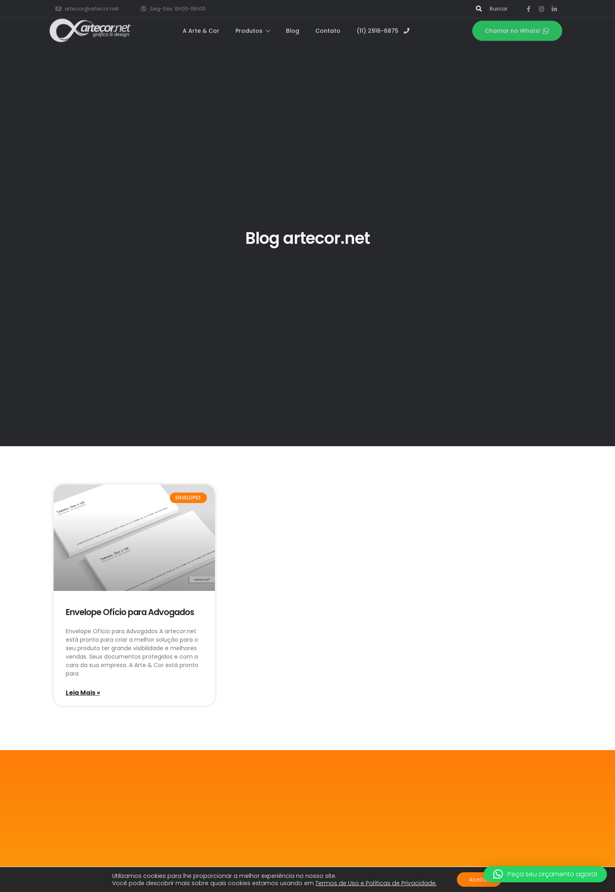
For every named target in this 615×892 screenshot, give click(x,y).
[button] (545, 874)
